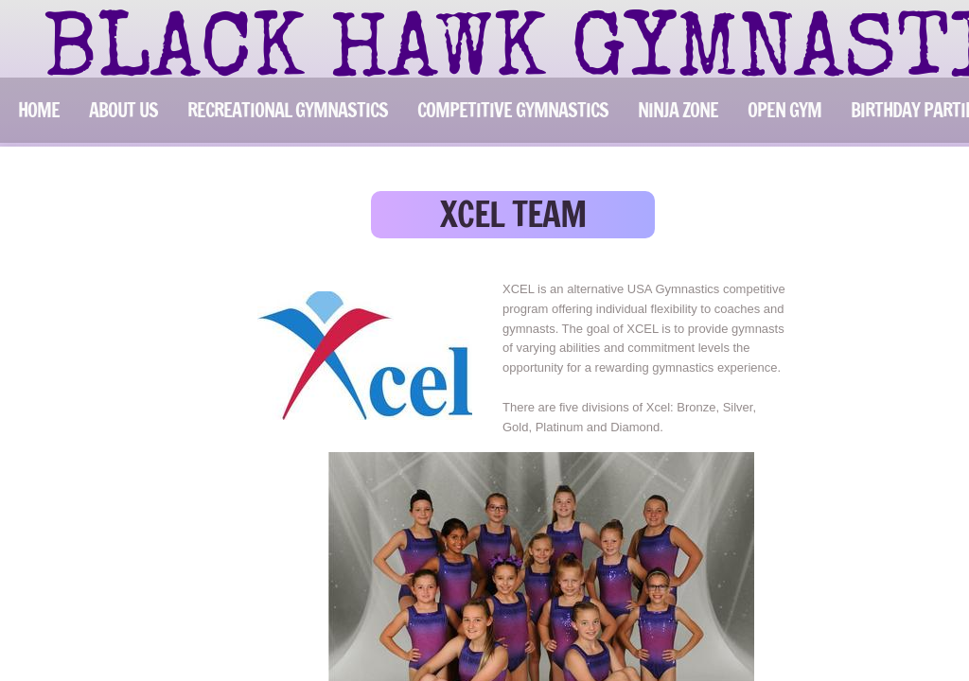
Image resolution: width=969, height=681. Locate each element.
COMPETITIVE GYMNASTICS (512, 110)
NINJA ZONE (678, 110)
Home (39, 110)
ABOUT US (123, 110)
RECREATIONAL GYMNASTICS (287, 110)
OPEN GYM (784, 110)
